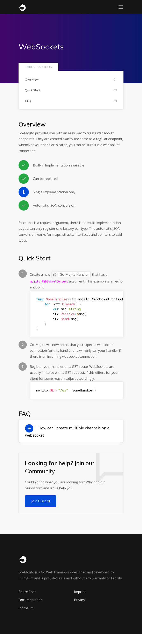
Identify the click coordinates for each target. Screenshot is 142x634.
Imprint (80, 591)
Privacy (79, 600)
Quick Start (32, 90)
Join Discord (40, 501)
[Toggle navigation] (120, 7)
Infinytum (26, 608)
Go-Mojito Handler (74, 274)
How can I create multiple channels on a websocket (67, 431)
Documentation (31, 600)
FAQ (28, 101)
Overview (32, 79)
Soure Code (27, 591)
